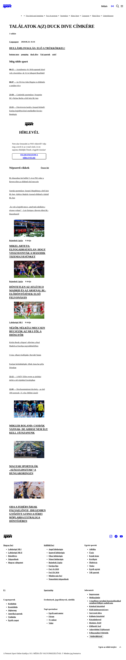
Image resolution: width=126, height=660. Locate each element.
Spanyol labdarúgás (57, 553)
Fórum (51, 617)
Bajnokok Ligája (16, 241)
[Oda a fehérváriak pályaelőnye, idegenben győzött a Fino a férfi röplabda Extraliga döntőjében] (29, 498)
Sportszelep (48, 590)
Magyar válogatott (15, 563)
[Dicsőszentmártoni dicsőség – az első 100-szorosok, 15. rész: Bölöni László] (29, 391)
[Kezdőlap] (7, 6)
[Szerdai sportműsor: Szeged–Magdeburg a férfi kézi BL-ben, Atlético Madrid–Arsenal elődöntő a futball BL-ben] (29, 194)
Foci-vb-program (52, 16)
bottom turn (14, 54)
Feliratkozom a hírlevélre (29, 156)
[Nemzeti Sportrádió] (112, 6)
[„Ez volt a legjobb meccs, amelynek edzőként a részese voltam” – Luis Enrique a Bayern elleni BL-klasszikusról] (29, 210)
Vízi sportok (45, 54)
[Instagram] (110, 536)
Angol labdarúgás (56, 549)
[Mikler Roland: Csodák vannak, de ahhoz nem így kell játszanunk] (29, 417)
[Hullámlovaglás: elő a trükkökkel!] (63, 48)
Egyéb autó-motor (56, 613)
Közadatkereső (95, 620)
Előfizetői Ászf (95, 626)
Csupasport (85, 16)
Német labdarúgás (56, 559)
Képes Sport (75, 16)
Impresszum (94, 594)
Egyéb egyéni (94, 569)
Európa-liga (53, 566)
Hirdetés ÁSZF (95, 623)
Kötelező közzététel (97, 606)
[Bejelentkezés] (104, 6)
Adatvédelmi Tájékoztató (99, 630)
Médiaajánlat (94, 598)
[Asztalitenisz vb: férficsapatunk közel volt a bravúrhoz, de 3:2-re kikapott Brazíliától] (29, 71)
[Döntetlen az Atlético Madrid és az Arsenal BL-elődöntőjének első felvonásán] (29, 277)
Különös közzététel (96, 616)
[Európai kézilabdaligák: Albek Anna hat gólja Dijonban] (29, 366)
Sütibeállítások (96, 637)
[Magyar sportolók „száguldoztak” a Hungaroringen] (29, 457)
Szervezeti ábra (95, 613)
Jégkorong (12, 610)
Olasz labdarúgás (56, 556)
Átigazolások (13, 559)
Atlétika (92, 549)
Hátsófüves (12, 556)
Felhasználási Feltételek (98, 633)
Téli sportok (94, 573)
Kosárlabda (13, 607)
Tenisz (91, 566)
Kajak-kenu (94, 556)
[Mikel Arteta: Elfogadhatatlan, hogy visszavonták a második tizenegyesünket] (29, 236)
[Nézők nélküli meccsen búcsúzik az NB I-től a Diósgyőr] (29, 318)
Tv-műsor (53, 620)
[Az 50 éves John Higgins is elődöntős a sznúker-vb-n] (29, 84)
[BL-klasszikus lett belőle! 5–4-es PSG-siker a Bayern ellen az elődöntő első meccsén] (29, 180)
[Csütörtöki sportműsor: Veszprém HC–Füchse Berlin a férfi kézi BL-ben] (29, 96)
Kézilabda (12, 604)
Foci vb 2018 (54, 569)
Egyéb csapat (13, 620)
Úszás (91, 553)
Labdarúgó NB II (15, 553)
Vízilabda (12, 617)
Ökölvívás (93, 563)
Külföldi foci (49, 545)
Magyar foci (8, 545)
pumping (24, 54)
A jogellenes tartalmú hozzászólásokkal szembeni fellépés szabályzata (105, 602)
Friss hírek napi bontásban (34, 16)
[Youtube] (121, 536)
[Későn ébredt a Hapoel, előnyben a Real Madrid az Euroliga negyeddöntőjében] (29, 344)
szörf (54, 54)
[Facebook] (116, 536)
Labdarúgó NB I (16, 322)
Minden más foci (55, 576)
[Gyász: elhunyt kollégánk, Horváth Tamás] (29, 355)
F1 (4, 590)
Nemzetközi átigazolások (59, 579)
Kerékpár (93, 559)
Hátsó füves (96, 16)
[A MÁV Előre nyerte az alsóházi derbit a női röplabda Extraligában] (29, 378)
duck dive (34, 54)
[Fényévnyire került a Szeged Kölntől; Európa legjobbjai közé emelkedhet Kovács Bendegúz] (29, 111)
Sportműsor (64, 16)
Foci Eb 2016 (54, 573)
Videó (51, 623)
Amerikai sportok (15, 614)
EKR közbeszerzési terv (98, 610)
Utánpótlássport (108, 16)
